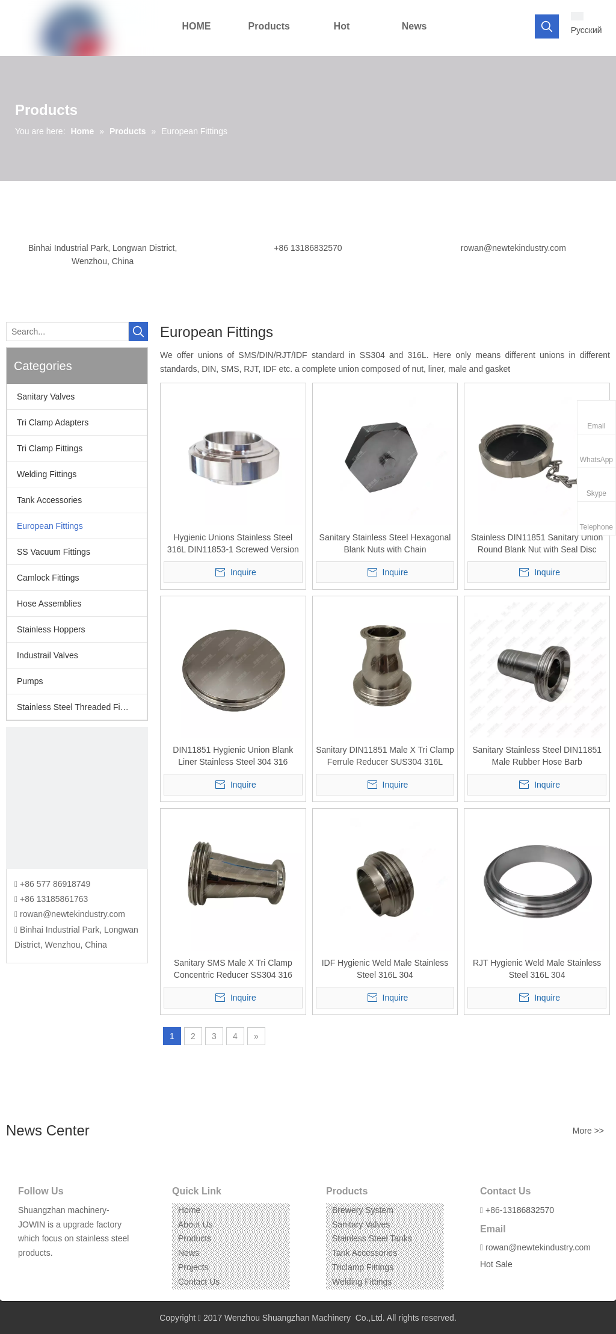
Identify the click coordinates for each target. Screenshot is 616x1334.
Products (194, 1238)
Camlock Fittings (48, 577)
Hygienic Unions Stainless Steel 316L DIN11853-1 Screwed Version (233, 543)
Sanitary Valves (46, 396)
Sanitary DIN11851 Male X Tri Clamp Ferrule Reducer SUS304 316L (385, 756)
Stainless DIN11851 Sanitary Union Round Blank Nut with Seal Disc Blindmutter (537, 544)
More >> (588, 1130)
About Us (195, 1224)
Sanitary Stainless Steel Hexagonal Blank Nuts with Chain (385, 543)
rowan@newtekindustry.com (513, 248)
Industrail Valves (47, 655)
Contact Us (199, 1281)
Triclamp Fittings (362, 1267)
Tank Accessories (49, 500)
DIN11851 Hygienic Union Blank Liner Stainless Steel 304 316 (233, 756)
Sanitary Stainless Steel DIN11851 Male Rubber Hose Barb (537, 756)
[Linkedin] (44, 1271)
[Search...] (67, 331)
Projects (193, 1267)
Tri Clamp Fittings (49, 448)
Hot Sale (496, 1264)
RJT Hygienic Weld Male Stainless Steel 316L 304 (537, 969)
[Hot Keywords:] (547, 26)
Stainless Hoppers (51, 629)
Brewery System (362, 1210)
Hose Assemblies (49, 603)
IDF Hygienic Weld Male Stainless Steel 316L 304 (385, 969)
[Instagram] (63, 1271)
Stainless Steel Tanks (372, 1238)
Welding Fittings (46, 474)
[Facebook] (26, 1271)
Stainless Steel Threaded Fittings (78, 707)
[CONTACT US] (77, 798)
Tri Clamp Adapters (52, 422)
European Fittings (50, 526)
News (188, 1253)
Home (189, 1210)
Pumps (30, 681)
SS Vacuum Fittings (53, 552)
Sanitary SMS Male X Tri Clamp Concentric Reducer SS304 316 (233, 969)
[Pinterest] (82, 1271)
